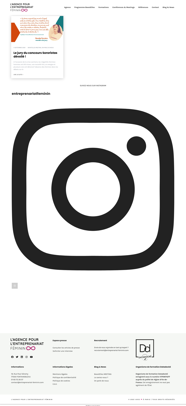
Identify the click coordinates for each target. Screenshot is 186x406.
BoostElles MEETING (34, 47)
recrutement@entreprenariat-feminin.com (111, 349)
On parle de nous (47, 47)
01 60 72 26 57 (17, 378)
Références (143, 7)
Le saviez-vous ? (101, 376)
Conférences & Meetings (123, 7)
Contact (155, 7)
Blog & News (168, 7)
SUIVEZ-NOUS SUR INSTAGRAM (93, 85)
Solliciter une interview (62, 350)
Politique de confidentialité (64, 376)
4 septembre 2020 (19, 47)
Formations (103, 7)
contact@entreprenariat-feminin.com (27, 381)
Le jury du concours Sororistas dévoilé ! (35, 54)
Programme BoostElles (84, 7)
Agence (67, 7)
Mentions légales (60, 373)
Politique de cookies (61, 379)
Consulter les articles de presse (66, 346)
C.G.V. (55, 383)
